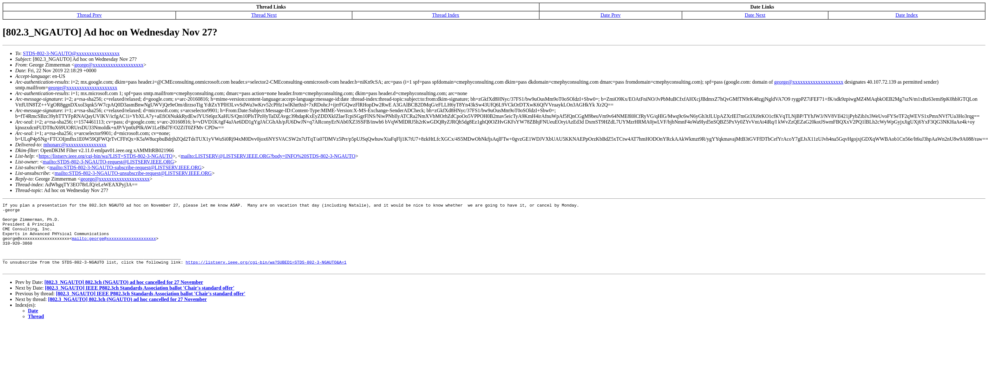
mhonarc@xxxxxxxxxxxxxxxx (75, 144)
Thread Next (264, 15)
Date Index (906, 15)
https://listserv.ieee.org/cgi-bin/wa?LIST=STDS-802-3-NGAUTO (106, 156)
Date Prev (610, 15)
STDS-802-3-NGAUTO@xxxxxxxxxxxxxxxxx (71, 53)
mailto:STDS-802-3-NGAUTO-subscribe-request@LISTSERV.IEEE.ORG (125, 167)
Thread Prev (89, 15)
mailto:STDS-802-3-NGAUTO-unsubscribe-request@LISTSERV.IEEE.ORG (133, 173)
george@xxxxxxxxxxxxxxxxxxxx (108, 64)
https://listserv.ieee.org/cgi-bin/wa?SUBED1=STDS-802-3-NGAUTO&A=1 (266, 274)
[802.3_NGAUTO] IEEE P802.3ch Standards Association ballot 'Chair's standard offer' (139, 301)
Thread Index (445, 15)
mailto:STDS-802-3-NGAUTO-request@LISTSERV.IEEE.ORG (108, 161)
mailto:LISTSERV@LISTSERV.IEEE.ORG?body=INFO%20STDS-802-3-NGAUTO (268, 156)
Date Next (755, 15)
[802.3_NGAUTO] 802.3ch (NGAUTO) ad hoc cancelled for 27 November (123, 295)
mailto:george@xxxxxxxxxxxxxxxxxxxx (114, 246)
